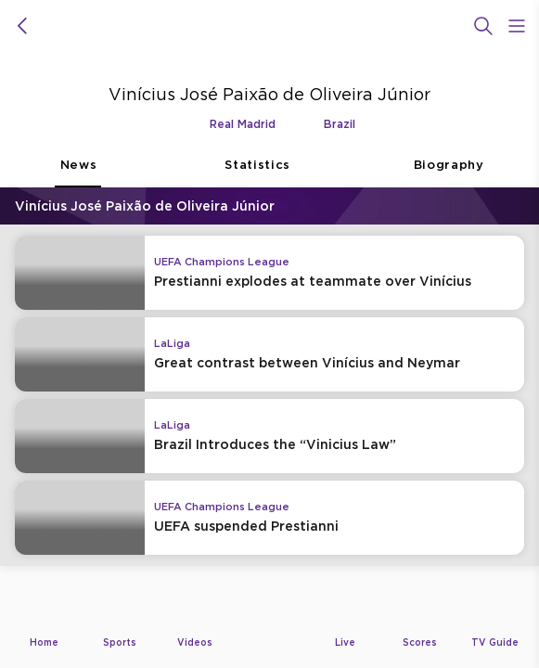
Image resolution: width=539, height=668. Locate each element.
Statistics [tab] (257, 172)
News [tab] (78, 172)
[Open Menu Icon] (517, 26)
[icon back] (22, 26)
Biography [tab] (449, 172)
